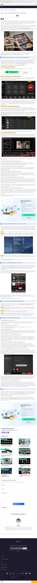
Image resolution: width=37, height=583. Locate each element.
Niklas (2, 17)
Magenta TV (13, 174)
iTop (18, 542)
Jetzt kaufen (34, 581)
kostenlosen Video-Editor (27, 181)
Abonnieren (25, 548)
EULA (12, 577)
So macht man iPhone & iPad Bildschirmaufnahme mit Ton (11, 298)
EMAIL (3, 488)
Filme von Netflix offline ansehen (6, 260)
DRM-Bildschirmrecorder (28, 346)
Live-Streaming (11, 339)
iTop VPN (2, 4)
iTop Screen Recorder (1, 7)
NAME (3, 484)
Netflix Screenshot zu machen (29, 189)
